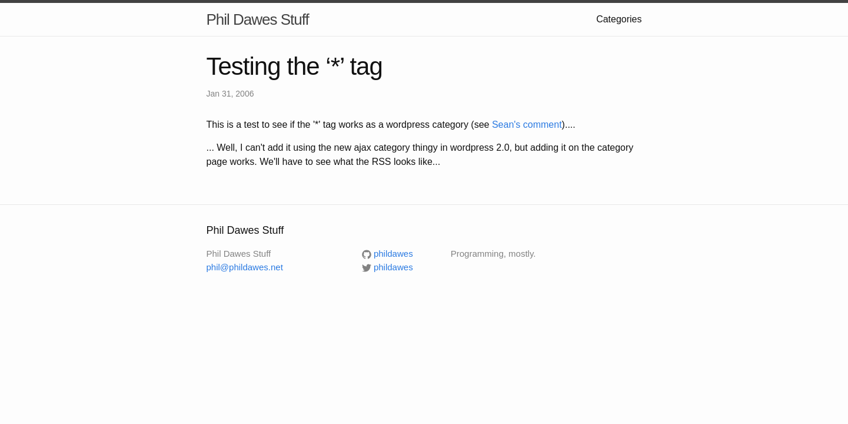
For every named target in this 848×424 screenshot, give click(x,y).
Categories (618, 19)
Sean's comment (527, 125)
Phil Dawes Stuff (258, 19)
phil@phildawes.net (245, 267)
